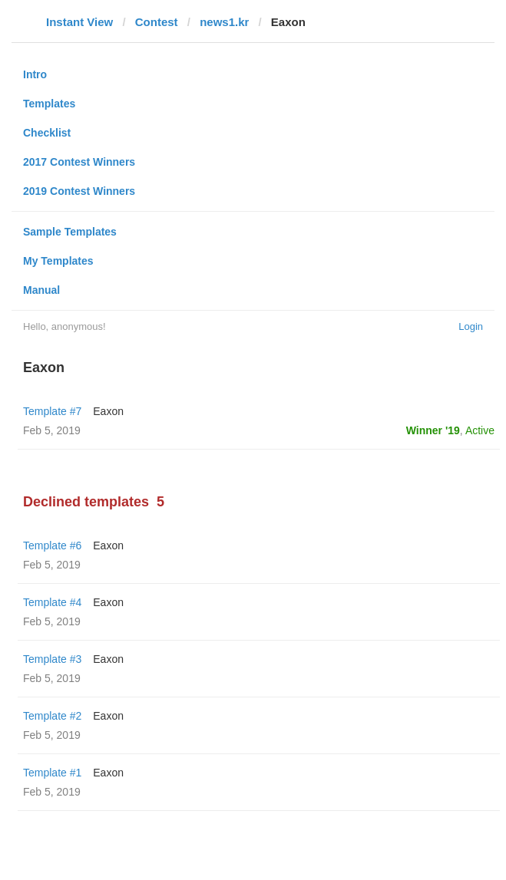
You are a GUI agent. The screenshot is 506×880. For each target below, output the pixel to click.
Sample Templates (70, 232)
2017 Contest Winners (79, 162)
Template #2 (52, 716)
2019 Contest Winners (79, 191)
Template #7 (52, 411)
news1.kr (224, 21)
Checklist (47, 133)
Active (479, 430)
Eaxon (108, 411)
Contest (156, 21)
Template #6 (52, 545)
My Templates (58, 261)
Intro (35, 74)
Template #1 (52, 772)
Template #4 (52, 602)
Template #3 (52, 659)
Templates (49, 103)
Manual (41, 290)
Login (470, 326)
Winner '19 (433, 430)
